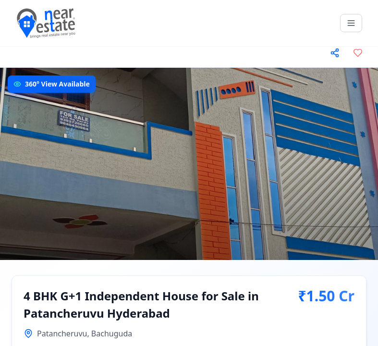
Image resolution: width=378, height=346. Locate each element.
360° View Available (57, 83)
